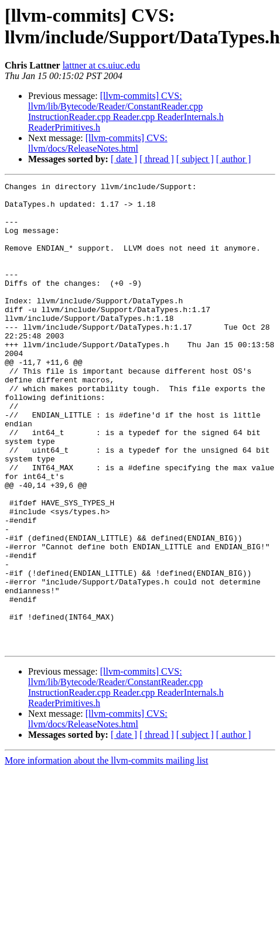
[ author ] (233, 159)
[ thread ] (156, 159)
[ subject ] (195, 159)
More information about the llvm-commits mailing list (107, 853)
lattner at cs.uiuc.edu (101, 65)
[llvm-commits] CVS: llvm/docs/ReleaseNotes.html (98, 143)
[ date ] (124, 159)
